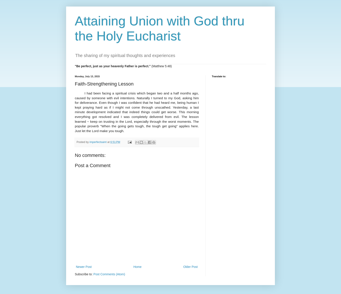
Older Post (190, 267)
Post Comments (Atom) (109, 274)
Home (137, 267)
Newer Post (84, 267)
